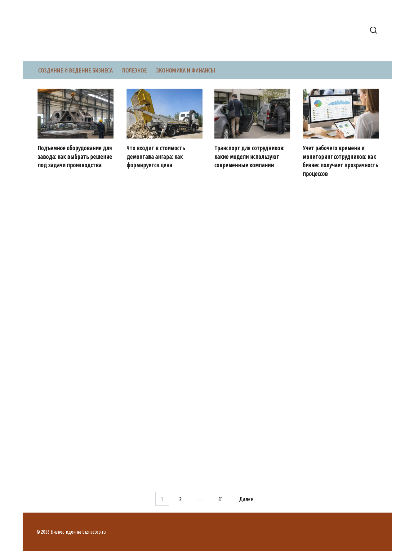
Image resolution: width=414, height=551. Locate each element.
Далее (246, 499)
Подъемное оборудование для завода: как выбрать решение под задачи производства (75, 157)
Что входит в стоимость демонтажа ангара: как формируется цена (156, 157)
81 (220, 499)
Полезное (134, 70)
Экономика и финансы (185, 70)
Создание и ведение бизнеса (75, 70)
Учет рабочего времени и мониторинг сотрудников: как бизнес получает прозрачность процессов (340, 161)
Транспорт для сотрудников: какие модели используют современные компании (249, 157)
